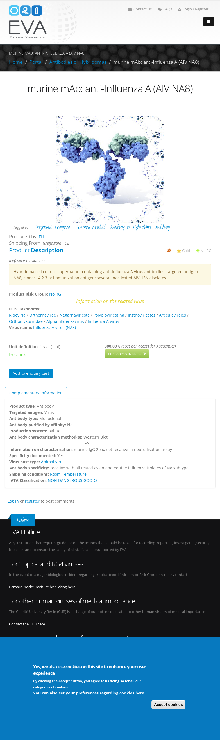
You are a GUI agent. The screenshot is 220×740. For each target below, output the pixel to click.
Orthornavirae (42, 315)
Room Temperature (68, 474)
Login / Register (193, 9)
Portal (36, 62)
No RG (206, 250)
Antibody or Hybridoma (130, 227)
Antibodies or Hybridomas (77, 62)
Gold (186, 250)
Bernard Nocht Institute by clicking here (42, 587)
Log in (13, 501)
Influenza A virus (103, 321)
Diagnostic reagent (52, 227)
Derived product (90, 227)
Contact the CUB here (27, 624)
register (32, 501)
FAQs (165, 9)
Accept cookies (168, 705)
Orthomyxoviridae (26, 321)
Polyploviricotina (108, 315)
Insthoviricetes (141, 315)
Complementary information (36, 393)
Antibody (162, 227)
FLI (41, 236)
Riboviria (17, 315)
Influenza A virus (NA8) (54, 327)
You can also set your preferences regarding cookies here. (89, 693)
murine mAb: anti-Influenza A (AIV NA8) (156, 62)
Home (16, 62)
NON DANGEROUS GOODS (72, 480)
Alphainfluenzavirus (65, 321)
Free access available (127, 353)
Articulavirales (172, 315)
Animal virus (53, 461)
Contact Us (140, 9)
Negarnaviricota (75, 315)
